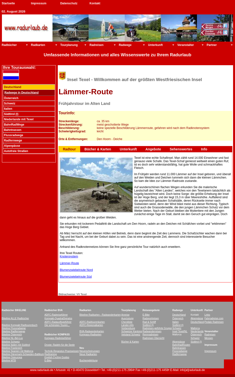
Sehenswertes (181, 149)
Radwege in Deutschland (21, 92)
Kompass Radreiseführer (58, 338)
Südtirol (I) (148, 325)
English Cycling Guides (57, 357)
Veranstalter (185, 45)
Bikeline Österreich (12, 334)
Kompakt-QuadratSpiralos (58, 318)
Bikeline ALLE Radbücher (15, 318)
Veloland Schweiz (130, 334)
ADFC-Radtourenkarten (92, 322)
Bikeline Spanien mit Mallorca (17, 351)
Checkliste (126, 322)
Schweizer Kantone (131, 331)
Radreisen (97, 45)
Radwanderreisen (152, 331)
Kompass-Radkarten (90, 334)
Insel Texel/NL (180, 331)
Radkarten (38, 45)
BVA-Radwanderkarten (91, 331)
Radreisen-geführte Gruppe (157, 328)
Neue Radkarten (88, 354)
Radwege (125, 45)
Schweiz (176, 328)
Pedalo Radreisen (214, 322)
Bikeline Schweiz (11, 341)
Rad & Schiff (149, 322)
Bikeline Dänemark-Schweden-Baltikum (23, 354)
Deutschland (179, 314)
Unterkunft (155, 45)
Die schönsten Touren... (57, 325)
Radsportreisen (151, 318)
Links (207, 314)
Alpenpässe (197, 318)
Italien (175, 322)
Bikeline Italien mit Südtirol (16, 345)
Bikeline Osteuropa (12, 357)
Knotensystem (69, 256)
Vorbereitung (128, 328)
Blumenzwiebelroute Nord (76, 270)
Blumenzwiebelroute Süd (76, 276)
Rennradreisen (150, 334)
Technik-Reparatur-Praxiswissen (62, 351)
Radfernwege (179, 354)
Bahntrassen (179, 348)
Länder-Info (127, 325)
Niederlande (197, 331)
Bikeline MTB (9, 360)
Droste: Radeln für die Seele (60, 345)
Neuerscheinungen (89, 351)
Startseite (8, 3)
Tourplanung (69, 45)
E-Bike (146, 314)
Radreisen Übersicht (153, 338)
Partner (212, 45)
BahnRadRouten (181, 345)
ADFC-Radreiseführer (56, 314)
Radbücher (9, 45)
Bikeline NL (8, 338)
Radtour (69, 149)
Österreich (177, 318)
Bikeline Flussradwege (14, 328)
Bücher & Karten (98, 149)
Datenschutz (68, 3)
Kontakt (95, 3)
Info (204, 149)
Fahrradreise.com (213, 318)
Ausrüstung (127, 318)
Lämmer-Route (69, 263)
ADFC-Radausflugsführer (58, 322)
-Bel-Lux (18, 338)
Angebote (153, 149)
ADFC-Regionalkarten (91, 325)
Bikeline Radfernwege (13, 331)
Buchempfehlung (88, 360)
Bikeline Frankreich (12, 348)
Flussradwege (179, 351)
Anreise (125, 314)
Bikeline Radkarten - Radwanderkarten (100, 314)
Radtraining (51, 354)
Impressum (38, 3)
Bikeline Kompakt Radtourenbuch (19, 325)
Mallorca (195, 328)
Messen (208, 338)
